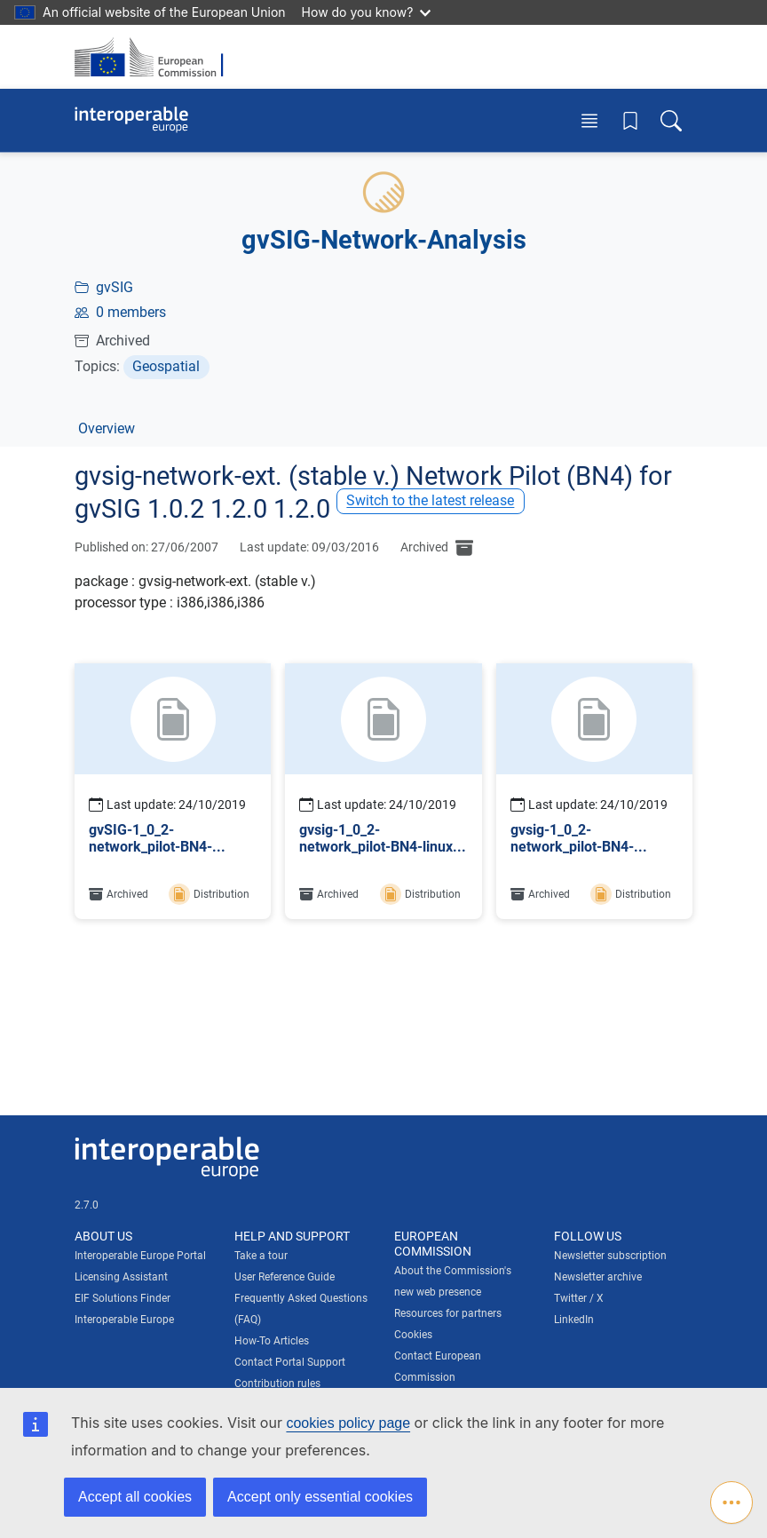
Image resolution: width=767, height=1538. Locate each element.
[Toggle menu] (589, 120)
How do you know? (366, 12)
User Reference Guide (284, 1277)
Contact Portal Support (289, 1362)
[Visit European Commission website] (154, 57)
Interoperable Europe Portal (140, 1255)
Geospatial (166, 366)
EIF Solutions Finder (122, 1298)
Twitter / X (579, 1298)
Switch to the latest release (430, 500)
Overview (106, 428)
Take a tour (261, 1255)
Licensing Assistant (121, 1277)
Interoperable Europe (124, 1319)
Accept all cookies (135, 1496)
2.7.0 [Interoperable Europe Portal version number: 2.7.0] (87, 1205)
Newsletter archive (598, 1277)
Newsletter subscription (610, 1255)
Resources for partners (448, 1313)
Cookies (413, 1334)
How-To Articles (271, 1341)
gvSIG (114, 287)
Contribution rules (277, 1383)
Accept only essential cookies (320, 1496)
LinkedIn (574, 1319)
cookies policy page (348, 1423)
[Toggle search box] (671, 120)
